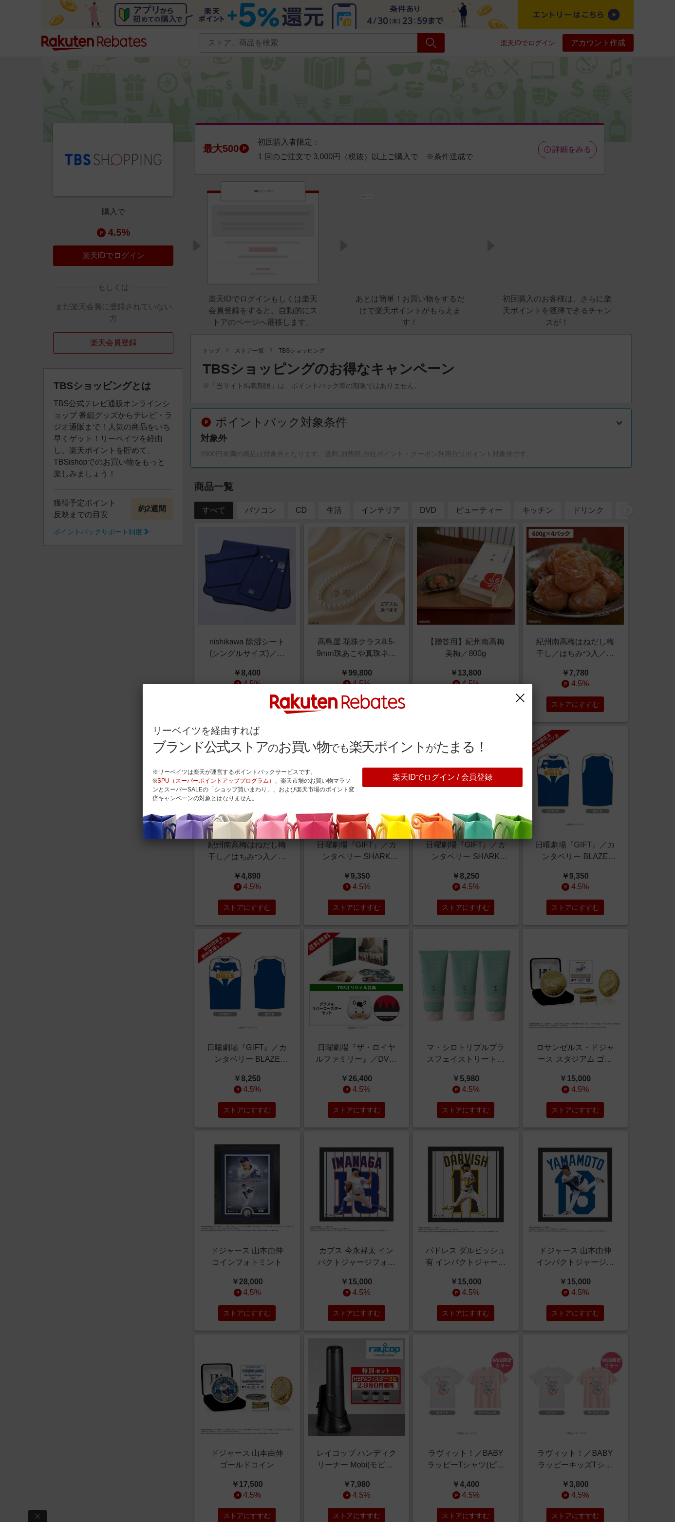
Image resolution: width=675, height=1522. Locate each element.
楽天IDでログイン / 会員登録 (442, 777)
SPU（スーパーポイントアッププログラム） (216, 780)
